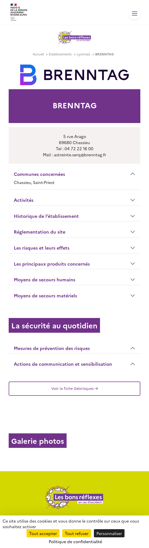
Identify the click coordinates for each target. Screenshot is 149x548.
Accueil (38, 54)
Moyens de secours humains (44, 279)
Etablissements (60, 54)
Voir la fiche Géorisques (74, 388)
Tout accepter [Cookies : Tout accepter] (43, 533)
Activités (23, 200)
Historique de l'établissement (46, 216)
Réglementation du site (39, 232)
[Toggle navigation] (134, 13)
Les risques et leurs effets (41, 248)
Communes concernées (39, 174)
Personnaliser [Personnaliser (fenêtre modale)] (109, 533)
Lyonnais (83, 54)
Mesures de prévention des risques (52, 348)
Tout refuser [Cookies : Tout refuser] (77, 533)
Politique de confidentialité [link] (75, 541)
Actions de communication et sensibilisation (63, 364)
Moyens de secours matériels (45, 295)
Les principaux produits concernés (52, 264)
